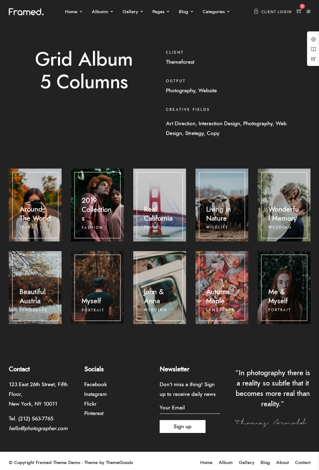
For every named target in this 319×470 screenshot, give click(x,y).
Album (226, 462)
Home (71, 11)
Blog (183, 11)
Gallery (130, 11)
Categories (214, 11)
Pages (158, 11)
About (282, 462)
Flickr (90, 404)
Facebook (95, 384)
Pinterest (93, 413)
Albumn (100, 11)
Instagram (95, 394)
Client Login (273, 12)
